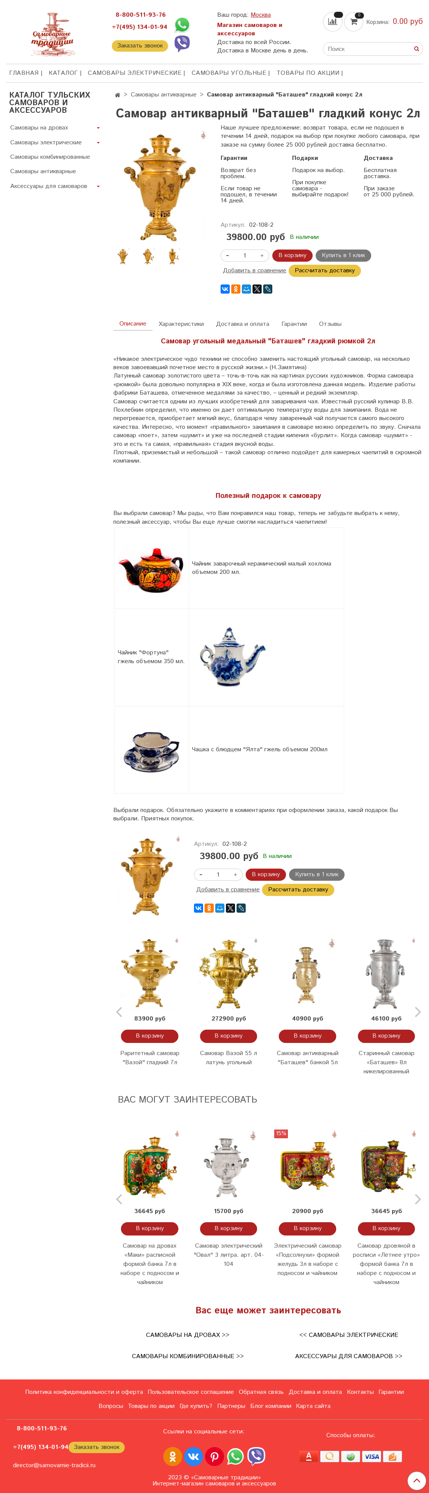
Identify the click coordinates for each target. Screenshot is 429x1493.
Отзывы (330, 324)
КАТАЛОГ (63, 73)
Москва (261, 15)
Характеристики (181, 324)
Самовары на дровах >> (187, 1335)
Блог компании (270, 1406)
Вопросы (111, 1406)
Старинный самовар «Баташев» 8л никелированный (387, 1062)
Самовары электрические (134, 73)
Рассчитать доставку (325, 270)
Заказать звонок (140, 45)
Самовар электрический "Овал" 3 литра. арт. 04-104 (229, 1255)
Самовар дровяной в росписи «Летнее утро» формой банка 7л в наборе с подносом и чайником (386, 1264)
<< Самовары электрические (348, 1335)
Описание (132, 323)
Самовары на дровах (39, 127)
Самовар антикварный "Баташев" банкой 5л (307, 1058)
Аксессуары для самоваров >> (348, 1356)
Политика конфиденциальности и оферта (84, 1392)
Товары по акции (308, 73)
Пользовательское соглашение (191, 1392)
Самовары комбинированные (50, 157)
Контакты (360, 1392)
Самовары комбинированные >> (188, 1356)
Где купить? (196, 1406)
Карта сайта (313, 1406)
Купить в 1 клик (343, 255)
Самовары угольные (229, 73)
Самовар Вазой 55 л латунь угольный (228, 1058)
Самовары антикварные (164, 94)
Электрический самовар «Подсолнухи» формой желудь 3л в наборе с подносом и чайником (308, 1260)
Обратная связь (261, 1392)
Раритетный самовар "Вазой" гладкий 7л (150, 1058)
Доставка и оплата (242, 324)
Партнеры (231, 1406)
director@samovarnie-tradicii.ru (54, 1465)
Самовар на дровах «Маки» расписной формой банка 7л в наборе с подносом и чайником (150, 1264)
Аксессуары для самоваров (48, 186)
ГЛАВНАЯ (24, 73)
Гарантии (294, 324)
